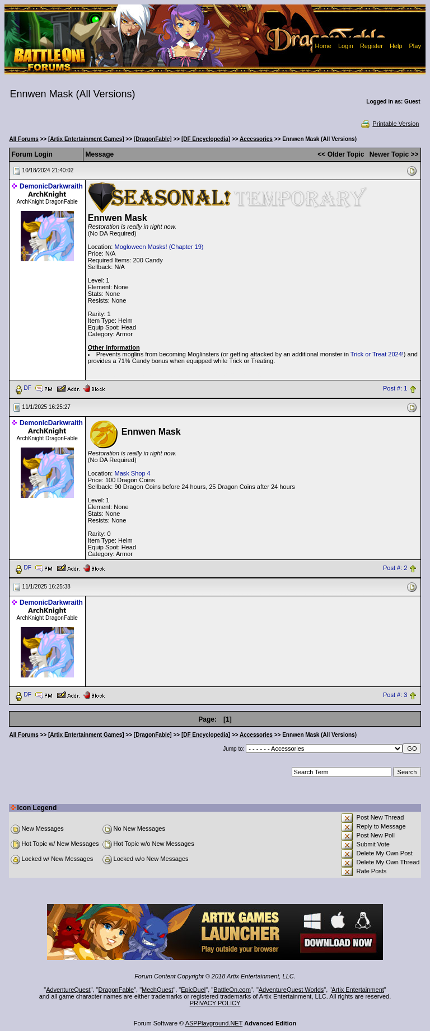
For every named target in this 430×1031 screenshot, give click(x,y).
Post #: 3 (395, 694)
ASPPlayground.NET (214, 1023)
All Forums (24, 139)
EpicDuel (193, 989)
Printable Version (389, 123)
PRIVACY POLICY (215, 1003)
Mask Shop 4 (132, 473)
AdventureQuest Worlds (291, 989)
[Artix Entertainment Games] (86, 139)
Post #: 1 (395, 388)
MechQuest (157, 989)
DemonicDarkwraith (51, 186)
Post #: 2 (395, 567)
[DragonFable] (153, 139)
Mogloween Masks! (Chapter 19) (158, 246)
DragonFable (116, 989)
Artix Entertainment (357, 989)
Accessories (256, 139)
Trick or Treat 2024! (377, 354)
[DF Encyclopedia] (205, 139)
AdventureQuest (68, 989)
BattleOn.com (232, 989)
